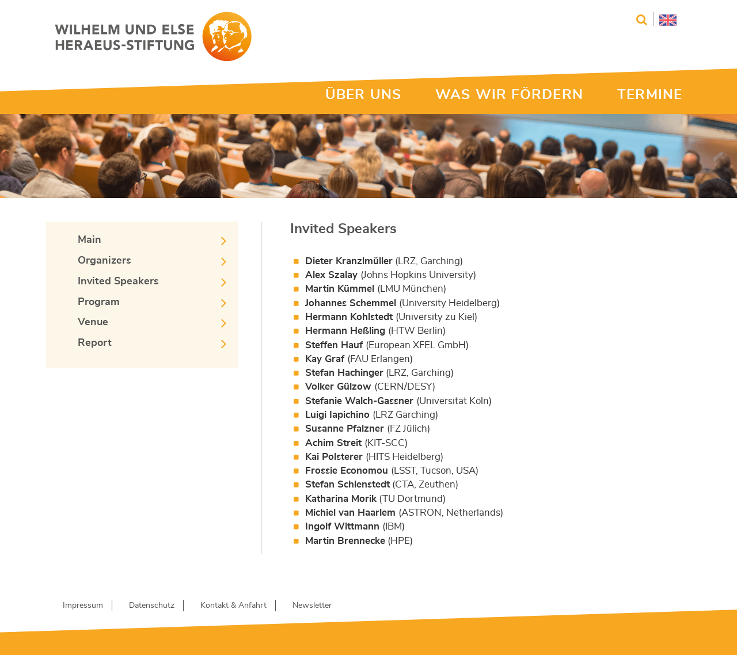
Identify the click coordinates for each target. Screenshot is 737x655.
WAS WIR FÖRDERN (509, 95)
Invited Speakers (118, 281)
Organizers (104, 261)
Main (89, 240)
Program (99, 302)
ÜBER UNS (363, 95)
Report (95, 343)
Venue (93, 322)
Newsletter (312, 605)
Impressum (83, 605)
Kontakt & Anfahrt (233, 605)
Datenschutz (151, 605)
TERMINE (649, 95)
